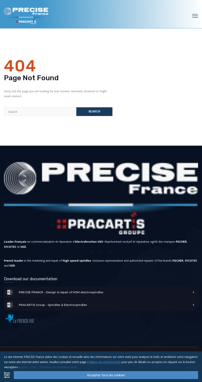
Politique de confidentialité (104, 362)
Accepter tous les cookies (106, 375)
